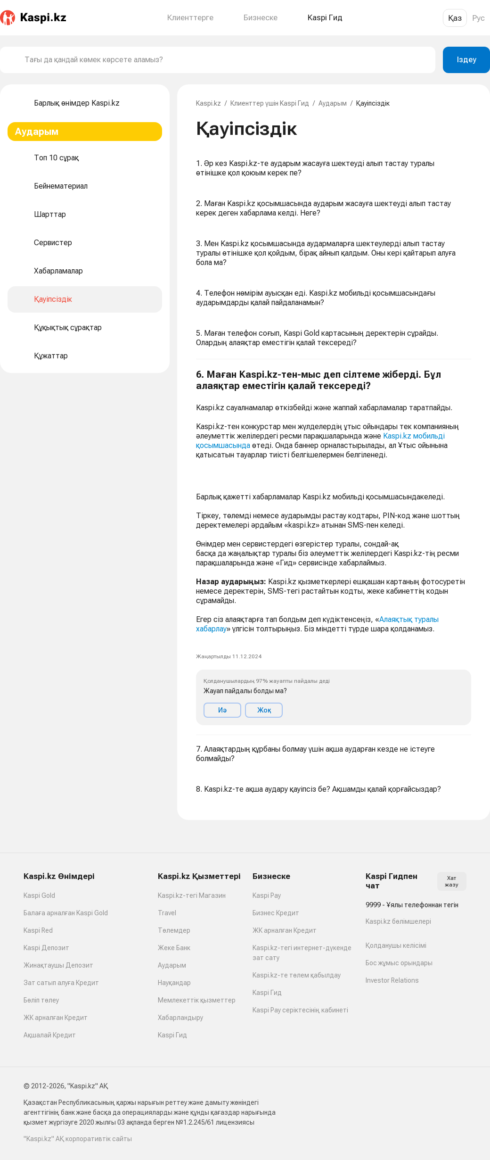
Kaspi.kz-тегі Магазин (192, 895)
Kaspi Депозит (46, 948)
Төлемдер (174, 930)
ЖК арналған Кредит (56, 1017)
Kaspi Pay (267, 895)
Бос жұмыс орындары (399, 963)
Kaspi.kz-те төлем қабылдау (297, 975)
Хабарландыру (180, 1017)
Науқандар (174, 982)
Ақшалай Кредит (50, 1035)
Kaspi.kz (208, 103)
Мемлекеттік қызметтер (197, 1000)
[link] (203, 475)
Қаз (455, 18)
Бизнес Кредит (276, 913)
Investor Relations (392, 980)
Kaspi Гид (172, 1035)
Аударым (332, 103)
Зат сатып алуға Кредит (61, 982)
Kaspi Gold (39, 895)
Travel (167, 913)
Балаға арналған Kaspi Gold (66, 913)
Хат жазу (451, 881)
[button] (333, 547)
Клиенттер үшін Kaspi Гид (269, 103)
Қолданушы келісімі (396, 945)
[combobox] (226, 60)
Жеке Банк (174, 948)
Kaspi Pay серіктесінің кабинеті (300, 1010)
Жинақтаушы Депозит (58, 965)
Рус (478, 18)
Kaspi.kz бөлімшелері (398, 921)
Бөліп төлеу (41, 1000)
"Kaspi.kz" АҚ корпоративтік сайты (78, 1139)
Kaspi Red (38, 930)
